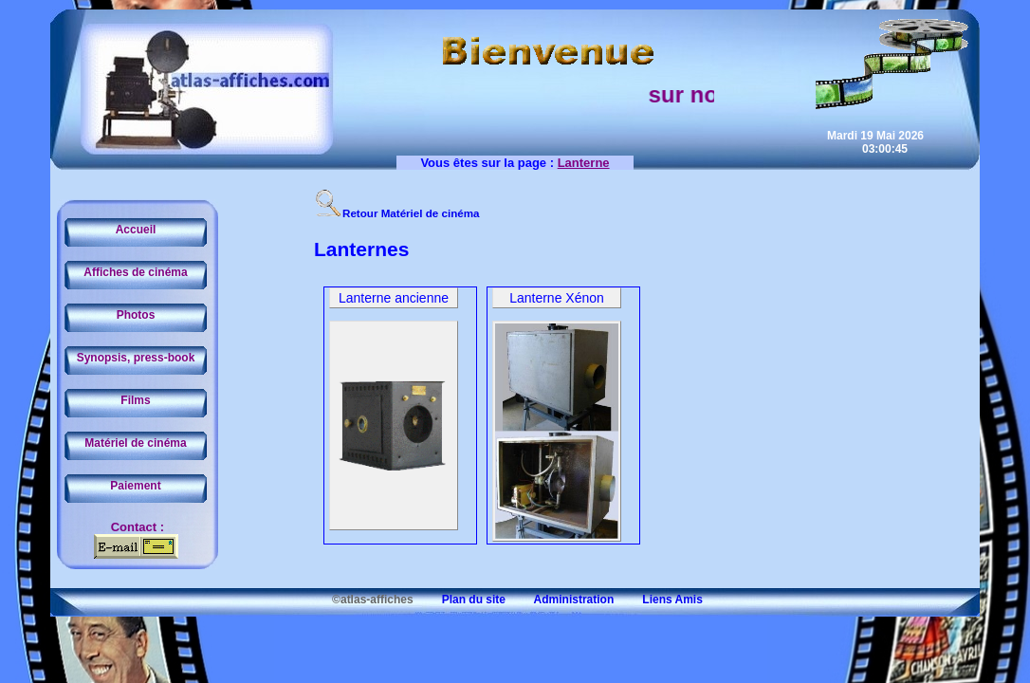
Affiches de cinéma (135, 272)
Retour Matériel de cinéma (397, 213)
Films (135, 400)
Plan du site (461, 599)
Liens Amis (660, 599)
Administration (561, 599)
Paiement (135, 485)
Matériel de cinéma (135, 443)
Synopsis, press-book (136, 357)
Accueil (136, 229)
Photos (136, 315)
